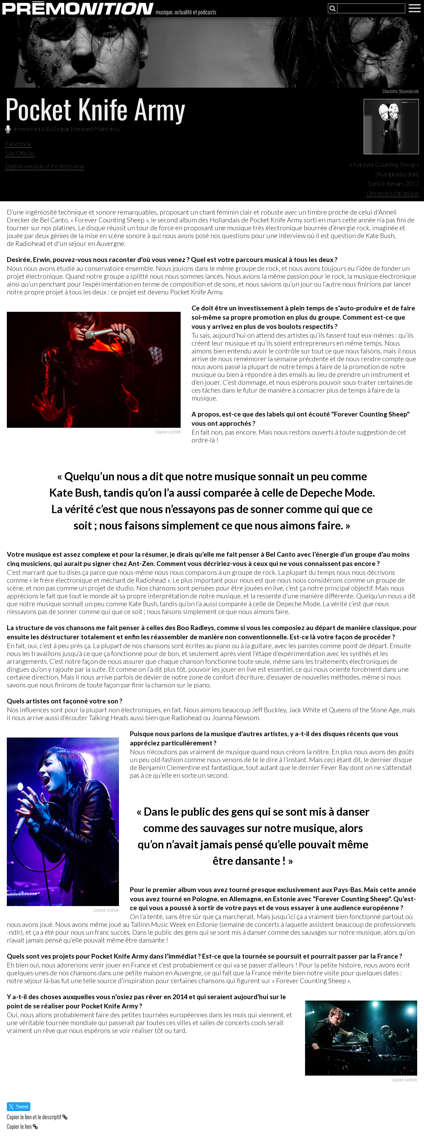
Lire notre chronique (393, 193)
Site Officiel (19, 153)
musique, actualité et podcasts (186, 12)
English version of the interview (44, 166)
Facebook (18, 143)
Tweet (18, 1106)
